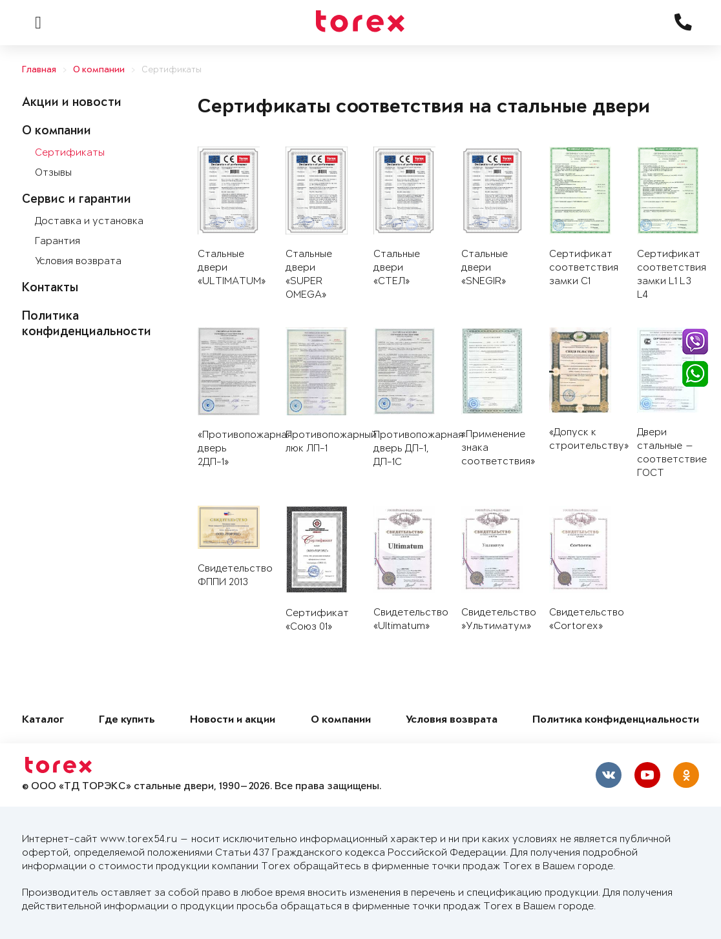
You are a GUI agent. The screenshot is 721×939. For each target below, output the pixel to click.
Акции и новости (71, 103)
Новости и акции (232, 720)
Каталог (43, 720)
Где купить (127, 720)
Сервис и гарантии (76, 200)
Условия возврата (78, 261)
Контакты (50, 288)
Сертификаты (171, 70)
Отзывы (53, 172)
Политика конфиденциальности (615, 720)
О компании (99, 70)
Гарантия (57, 241)
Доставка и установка (89, 221)
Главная (39, 70)
